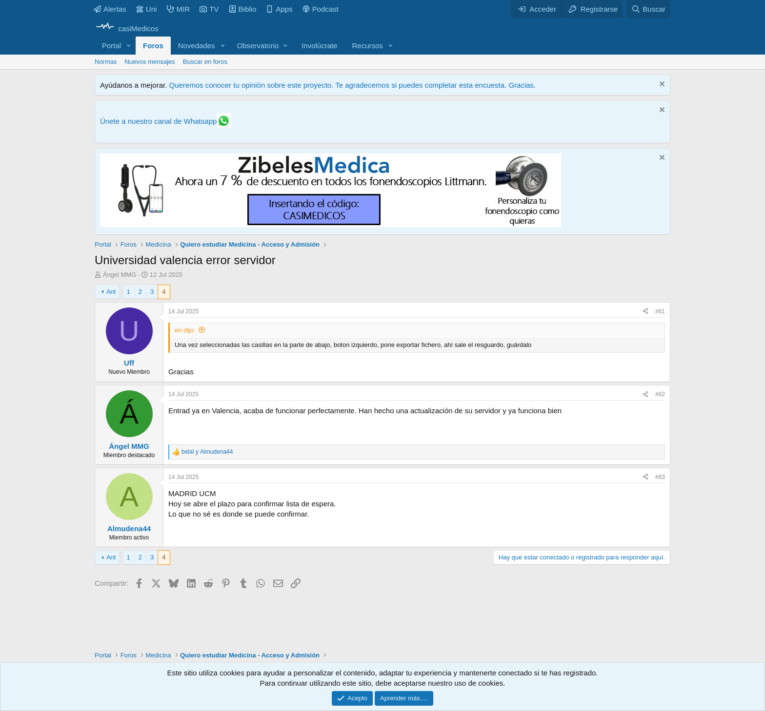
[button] (129, 46)
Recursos (367, 45)
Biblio (243, 9)
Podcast (320, 9)
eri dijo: (185, 330)
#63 (660, 477)
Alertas (110, 9)
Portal (111, 45)
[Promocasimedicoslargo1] (330, 224)
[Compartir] (645, 311)
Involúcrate (319, 45)
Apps (279, 9)
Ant (111, 291)
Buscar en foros (205, 61)
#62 (660, 394)
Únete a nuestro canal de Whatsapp (158, 121)
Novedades (196, 45)
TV (209, 9)
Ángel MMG (120, 274)
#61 (660, 311)
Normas (106, 61)
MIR (178, 9)
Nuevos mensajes (150, 61)
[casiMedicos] (127, 28)
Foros (153, 45)
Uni (146, 9)
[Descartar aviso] (661, 85)
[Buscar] (648, 9)
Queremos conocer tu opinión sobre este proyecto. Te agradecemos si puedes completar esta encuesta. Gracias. (352, 85)
